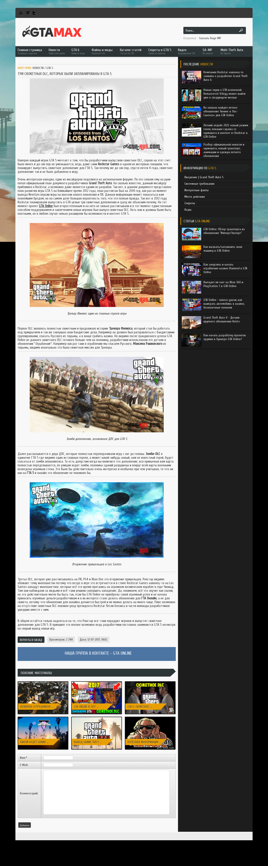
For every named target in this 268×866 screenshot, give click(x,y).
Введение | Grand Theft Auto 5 (204, 177)
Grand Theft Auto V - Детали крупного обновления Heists (221, 319)
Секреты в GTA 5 (159, 51)
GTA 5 (49, 68)
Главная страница (30, 51)
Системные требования (199, 184)
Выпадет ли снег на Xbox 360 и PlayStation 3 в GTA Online (223, 284)
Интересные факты (196, 190)
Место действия (194, 197)
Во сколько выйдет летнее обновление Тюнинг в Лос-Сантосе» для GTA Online (220, 111)
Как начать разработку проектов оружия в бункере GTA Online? (224, 337)
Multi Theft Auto (231, 51)
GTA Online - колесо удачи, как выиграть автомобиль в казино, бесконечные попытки (224, 303)
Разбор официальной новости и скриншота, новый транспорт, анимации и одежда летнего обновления (223, 150)
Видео (187, 51)
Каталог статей (131, 51)
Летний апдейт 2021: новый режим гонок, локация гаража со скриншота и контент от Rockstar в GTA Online (225, 131)
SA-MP (208, 51)
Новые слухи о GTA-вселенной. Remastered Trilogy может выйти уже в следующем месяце (224, 93)
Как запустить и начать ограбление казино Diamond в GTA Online (225, 268)
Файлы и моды (102, 51)
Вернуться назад (31, 640)
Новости (57, 51)
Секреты (189, 203)
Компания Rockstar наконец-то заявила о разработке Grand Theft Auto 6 (225, 76)
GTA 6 (78, 51)
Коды (187, 210)
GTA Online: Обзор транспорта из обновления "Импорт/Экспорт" (224, 231)
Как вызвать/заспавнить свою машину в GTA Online (222, 249)
